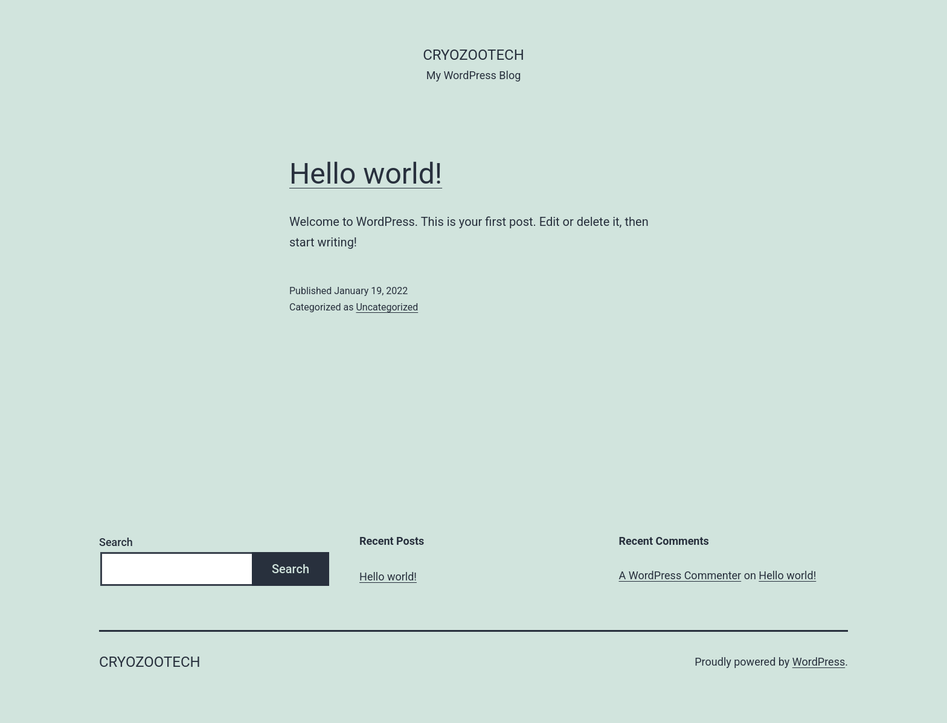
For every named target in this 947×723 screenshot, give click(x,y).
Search (116, 542)
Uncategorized (387, 307)
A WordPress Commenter (680, 575)
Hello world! (365, 173)
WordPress (818, 661)
